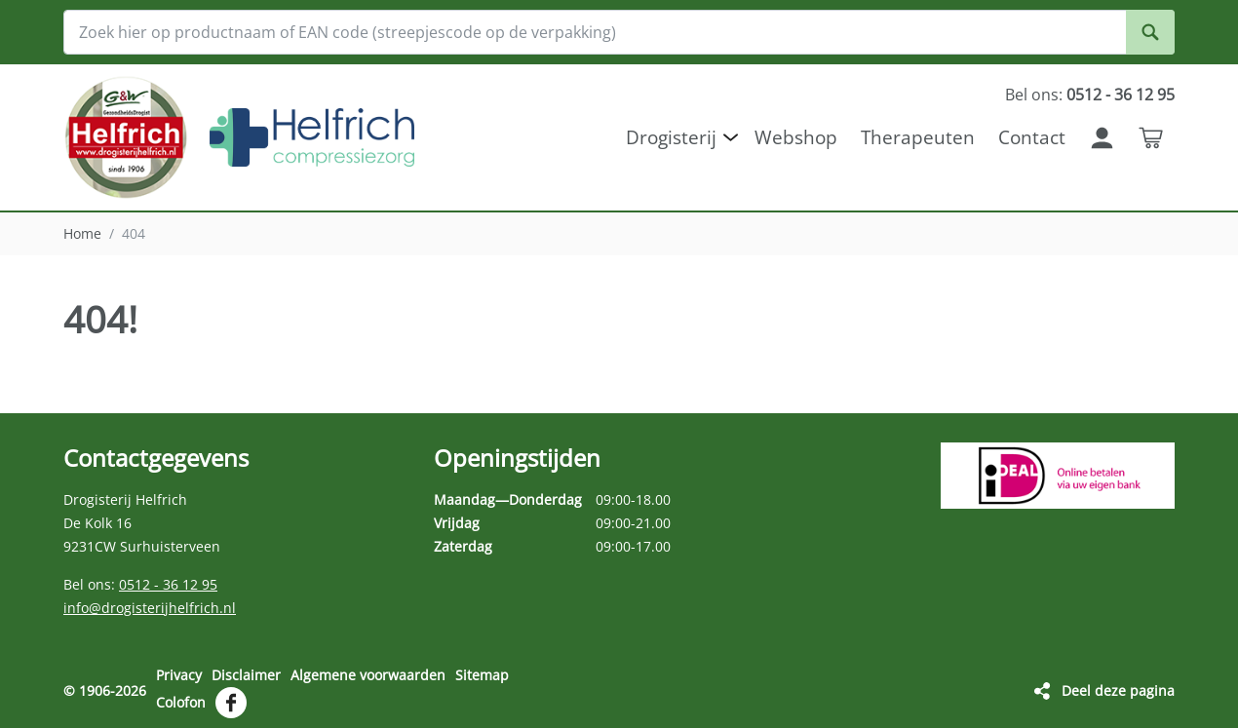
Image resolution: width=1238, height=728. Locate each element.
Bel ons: (1090, 94)
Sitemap (482, 675)
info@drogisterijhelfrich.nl (149, 607)
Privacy (179, 675)
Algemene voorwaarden (367, 675)
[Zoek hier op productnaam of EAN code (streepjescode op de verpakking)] (619, 32)
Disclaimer (246, 675)
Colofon (181, 702)
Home (82, 233)
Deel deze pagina (1118, 690)
